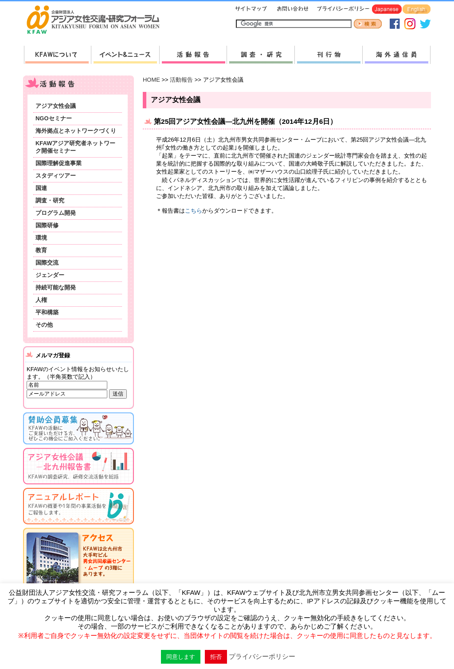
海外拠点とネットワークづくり (75, 130)
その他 (44, 324)
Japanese (387, 9)
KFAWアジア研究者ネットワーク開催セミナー (75, 147)
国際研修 (47, 225)
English (416, 9)
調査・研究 (260, 55)
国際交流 (47, 262)
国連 (41, 188)
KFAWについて (57, 55)
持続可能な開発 (55, 287)
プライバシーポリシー (342, 9)
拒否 (216, 656)
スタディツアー (55, 175)
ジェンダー (49, 275)
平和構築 (47, 312)
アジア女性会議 (55, 106)
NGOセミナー (53, 118)
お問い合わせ (292, 9)
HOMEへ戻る (97, 20)
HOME (151, 79)
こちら (193, 210)
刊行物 (328, 55)
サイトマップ (251, 9)
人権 (41, 300)
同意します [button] (180, 656)
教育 (41, 250)
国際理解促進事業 (58, 163)
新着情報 (125, 55)
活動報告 (193, 55)
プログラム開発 (55, 213)
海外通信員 (396, 55)
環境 (41, 237)
